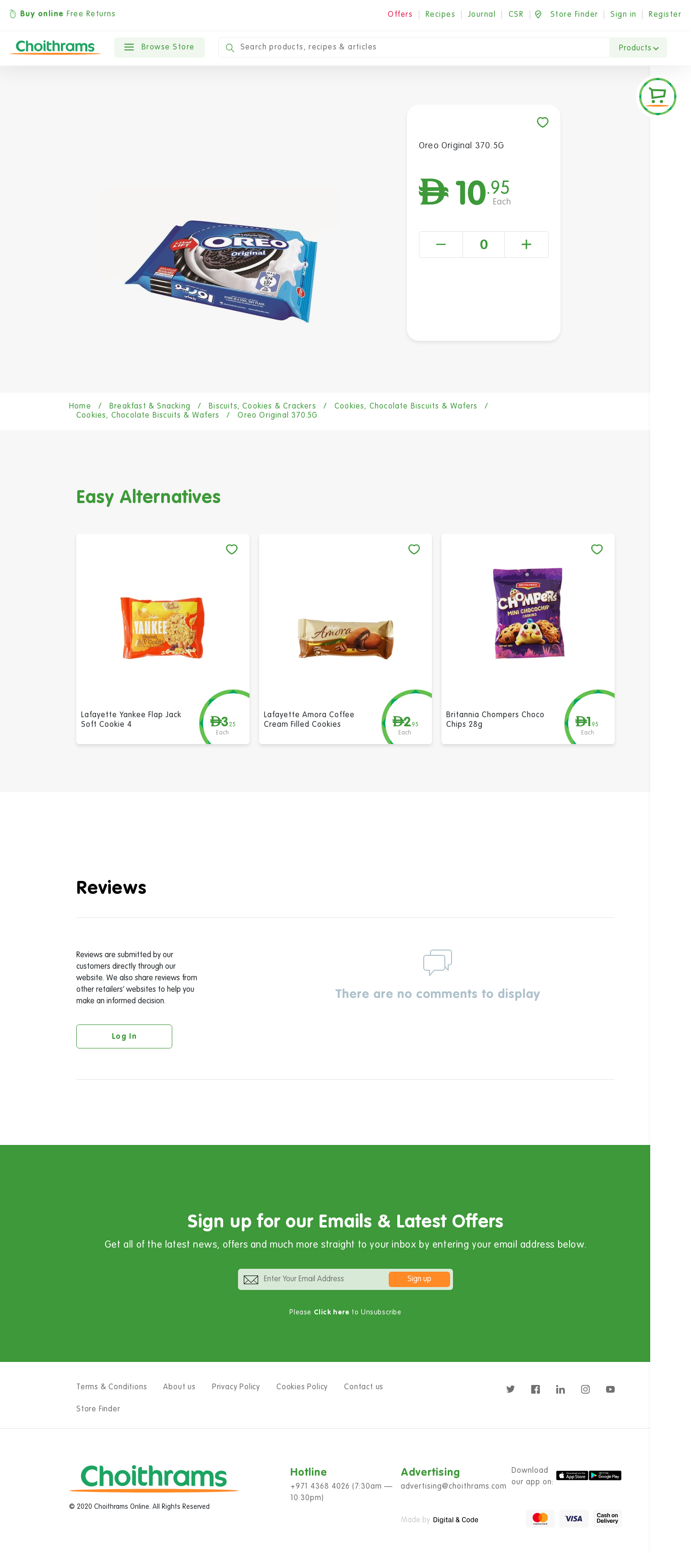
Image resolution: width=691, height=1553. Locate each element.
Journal (482, 15)
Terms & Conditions (111, 1387)
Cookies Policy (302, 1387)
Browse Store (159, 47)
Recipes (441, 15)
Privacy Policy (236, 1387)
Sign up (419, 1279)
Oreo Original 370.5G (278, 416)
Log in (124, 1037)
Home (80, 406)
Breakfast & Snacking (150, 406)
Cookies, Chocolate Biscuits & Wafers (405, 406)
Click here (332, 1312)
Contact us (363, 1387)
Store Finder (98, 1409)
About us (179, 1387)
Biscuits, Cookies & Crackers (262, 406)
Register (665, 15)
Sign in (623, 15)
